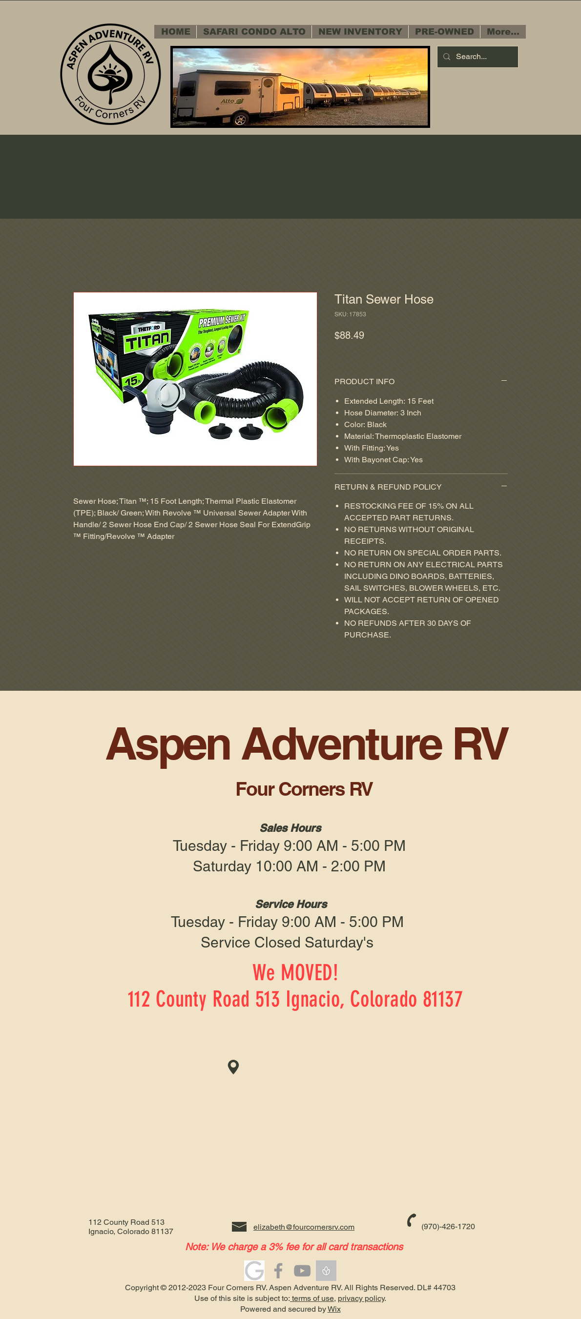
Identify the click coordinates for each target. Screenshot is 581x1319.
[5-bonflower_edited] (326, 1270)
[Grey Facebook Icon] (278, 1270)
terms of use (312, 1298)
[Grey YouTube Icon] (302, 1270)
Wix (334, 1309)
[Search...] (477, 56)
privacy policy (361, 1298)
